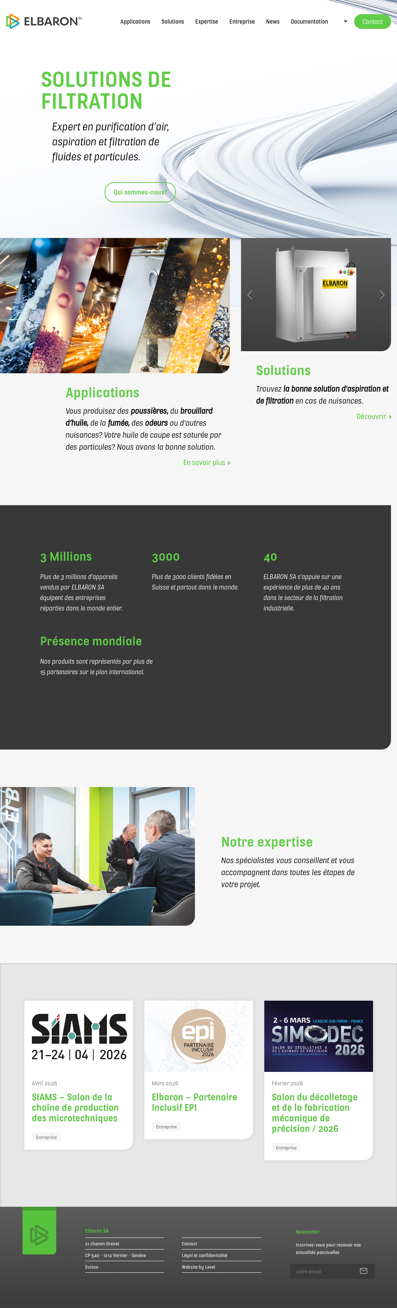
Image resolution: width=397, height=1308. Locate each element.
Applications (135, 21)
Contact (189, 1244)
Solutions (173, 21)
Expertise (206, 21)
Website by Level (198, 1267)
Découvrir (374, 416)
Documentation (309, 21)
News (273, 21)
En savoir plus (206, 462)
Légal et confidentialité (204, 1255)
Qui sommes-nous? (140, 192)
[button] (250, 294)
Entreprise (242, 21)
